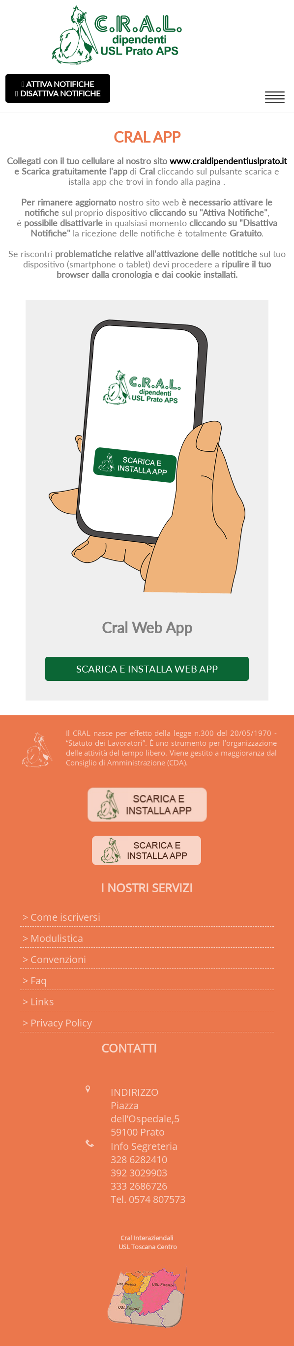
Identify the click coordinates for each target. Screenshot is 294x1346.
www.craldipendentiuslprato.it (228, 161)
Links (42, 1001)
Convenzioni (58, 959)
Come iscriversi (65, 917)
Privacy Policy (61, 1022)
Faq (38, 980)
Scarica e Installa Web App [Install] (147, 668)
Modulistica (56, 938)
